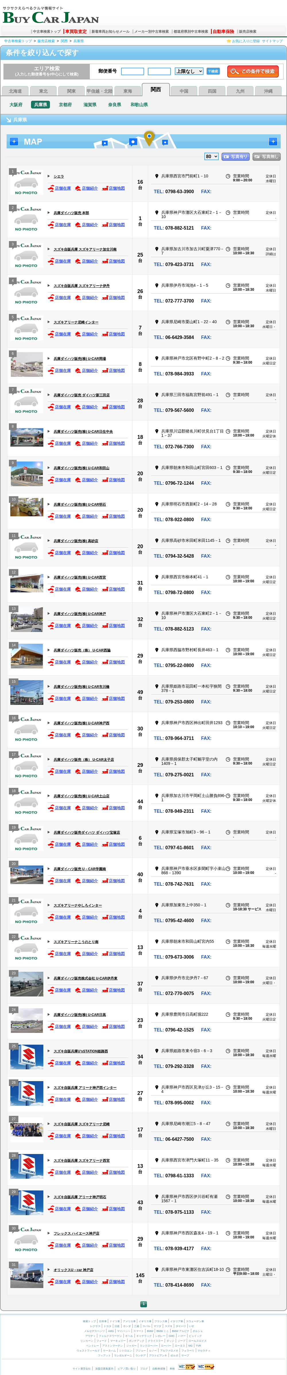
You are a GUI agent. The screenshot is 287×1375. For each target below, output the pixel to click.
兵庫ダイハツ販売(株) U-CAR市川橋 (81, 687)
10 (13, 500)
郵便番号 (107, 71)
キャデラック (144, 1336)
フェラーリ (187, 1350)
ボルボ (174, 1355)
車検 (172, 1368)
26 (140, 291)
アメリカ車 (130, 1321)
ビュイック (195, 1336)
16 (140, 182)
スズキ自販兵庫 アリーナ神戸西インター (85, 1088)
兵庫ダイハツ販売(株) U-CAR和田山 (81, 468)
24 (13, 1010)
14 (13, 646)
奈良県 (114, 104)
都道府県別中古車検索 (191, 32)
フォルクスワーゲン (110, 1336)
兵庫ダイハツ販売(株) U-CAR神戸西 (81, 723)
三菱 (136, 1326)
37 (140, 984)
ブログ (144, 1368)
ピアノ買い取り (127, 1368)
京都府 (65, 104)
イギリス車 (145, 1321)
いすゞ (193, 1326)
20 (140, 473)
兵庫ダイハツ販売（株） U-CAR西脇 (82, 650)
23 (13, 974)
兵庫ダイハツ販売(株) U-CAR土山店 (81, 796)
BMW (150, 1331)
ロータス (180, 1345)
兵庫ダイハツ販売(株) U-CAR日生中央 (83, 432)
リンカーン (86, 1340)
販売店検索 (247, 32)
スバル (146, 1326)
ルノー (153, 1350)
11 (13, 536)
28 (140, 401)
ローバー (166, 1345)
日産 (117, 1326)
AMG (111, 1331)
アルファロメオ (169, 1350)
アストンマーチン (112, 1345)
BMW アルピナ (180, 1331)
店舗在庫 (59, 188)
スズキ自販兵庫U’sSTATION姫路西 (81, 1051)
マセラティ (203, 1350)
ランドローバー (149, 1345)
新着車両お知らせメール (110, 32)
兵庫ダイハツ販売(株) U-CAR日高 (80, 1015)
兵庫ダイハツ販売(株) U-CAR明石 (80, 505)
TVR (198, 1345)
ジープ (181, 1340)
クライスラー (155, 1340)
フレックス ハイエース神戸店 (76, 1234)
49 (140, 692)
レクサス (95, 1326)
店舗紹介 (86, 188)
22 (13, 937)
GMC (172, 1336)
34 (140, 1057)
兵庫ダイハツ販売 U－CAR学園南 (80, 869)
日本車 (103, 1321)
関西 (64, 41)
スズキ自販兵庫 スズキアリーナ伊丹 (82, 286)
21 (13, 901)
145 (140, 1275)
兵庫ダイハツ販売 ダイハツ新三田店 (82, 395)
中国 (184, 91)
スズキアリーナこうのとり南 (76, 942)
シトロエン (125, 1350)
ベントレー (92, 1345)
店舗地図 (113, 188)
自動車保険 (223, 31)
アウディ (90, 1336)
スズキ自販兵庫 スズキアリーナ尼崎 (82, 1124)
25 (140, 255)
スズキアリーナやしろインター (78, 905)
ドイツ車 (115, 1321)
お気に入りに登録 (246, 41)
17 (13, 755)
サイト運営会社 (82, 1368)
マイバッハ (123, 1331)
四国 (212, 91)
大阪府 (15, 104)
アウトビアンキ (158, 1355)
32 (140, 619)
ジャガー (131, 1345)
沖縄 (268, 91)
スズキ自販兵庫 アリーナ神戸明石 (80, 1197)
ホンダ (127, 1326)
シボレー (160, 1336)
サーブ (185, 1355)
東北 (43, 91)
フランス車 (161, 1321)
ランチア (140, 1355)
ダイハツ (181, 1326)
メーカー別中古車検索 (151, 32)
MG (190, 1345)
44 (140, 801)
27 (140, 1093)
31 (140, 583)
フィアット (104, 1355)
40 (140, 874)
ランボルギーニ (123, 1355)
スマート (138, 1331)
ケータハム (109, 1350)
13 (13, 609)
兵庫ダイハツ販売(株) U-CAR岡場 (80, 359)
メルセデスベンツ (94, 1331)
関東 (71, 91)
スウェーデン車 (195, 1321)
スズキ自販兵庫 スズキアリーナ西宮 (82, 1161)
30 (140, 729)
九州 (240, 91)
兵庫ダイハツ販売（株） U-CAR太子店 (84, 760)
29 (140, 656)
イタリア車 (177, 1321)
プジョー (140, 1350)
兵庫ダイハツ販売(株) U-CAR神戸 (80, 614)
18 (140, 437)
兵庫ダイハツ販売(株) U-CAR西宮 (80, 577)
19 (13, 828)
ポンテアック (136, 1340)
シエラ (59, 176)
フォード (101, 1340)
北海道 (15, 91)
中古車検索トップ (47, 32)
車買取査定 (76, 31)
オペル (129, 1336)
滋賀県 (90, 104)
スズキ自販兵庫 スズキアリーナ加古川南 (85, 249)
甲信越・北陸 (100, 91)
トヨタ (107, 1326)
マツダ (157, 1326)
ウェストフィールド (88, 1350)
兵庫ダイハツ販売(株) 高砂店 (76, 541)
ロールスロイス (198, 1340)
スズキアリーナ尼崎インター (76, 322)
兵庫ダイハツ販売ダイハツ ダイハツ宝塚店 (87, 833)
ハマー (182, 1336)
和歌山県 (139, 104)
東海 (127, 91)
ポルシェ (198, 1331)
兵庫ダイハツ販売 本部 (71, 213)
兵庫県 (78, 41)
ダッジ (170, 1340)
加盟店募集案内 (104, 1368)
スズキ (168, 1326)
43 (140, 1202)
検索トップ (89, 1321)
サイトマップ (272, 41)
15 (13, 682)
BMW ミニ (162, 1331)
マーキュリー (118, 1340)
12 (13, 573)
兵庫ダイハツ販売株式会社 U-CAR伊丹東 (85, 978)
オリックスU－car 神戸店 (73, 1270)
